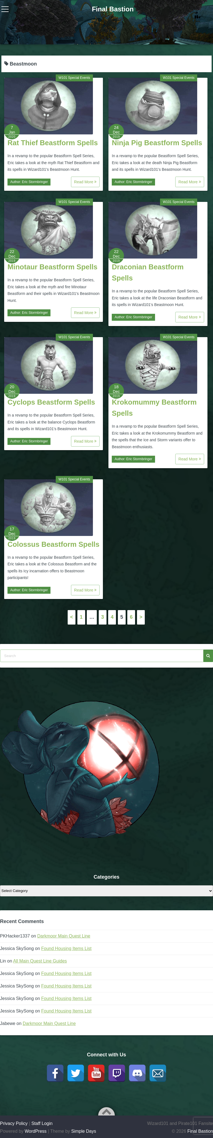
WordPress (36, 1131)
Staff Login (41, 1123)
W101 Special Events (74, 78)
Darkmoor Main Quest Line (63, 936)
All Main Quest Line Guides (40, 961)
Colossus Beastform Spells (53, 544)
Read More (85, 182)
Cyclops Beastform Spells (51, 402)
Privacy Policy (14, 1123)
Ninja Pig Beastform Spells (157, 143)
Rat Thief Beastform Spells (52, 143)
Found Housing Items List (66, 948)
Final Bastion (113, 9)
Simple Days (83, 1131)
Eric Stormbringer (35, 182)
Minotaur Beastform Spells (52, 267)
